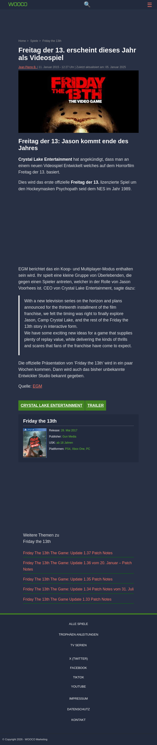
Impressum (78, 698)
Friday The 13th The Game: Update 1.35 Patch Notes (67, 579)
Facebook (78, 668)
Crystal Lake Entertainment (52, 405)
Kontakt (78, 720)
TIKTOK (78, 677)
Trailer (95, 405)
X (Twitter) (78, 658)
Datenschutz (78, 709)
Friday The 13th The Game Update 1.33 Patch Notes (67, 599)
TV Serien (78, 645)
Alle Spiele (78, 624)
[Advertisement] (78, 24)
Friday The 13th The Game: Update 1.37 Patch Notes (67, 553)
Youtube (78, 686)
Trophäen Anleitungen (78, 634)
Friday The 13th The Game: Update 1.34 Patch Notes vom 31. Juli (78, 589)
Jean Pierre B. (27, 67)
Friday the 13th (40, 421)
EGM (37, 386)
